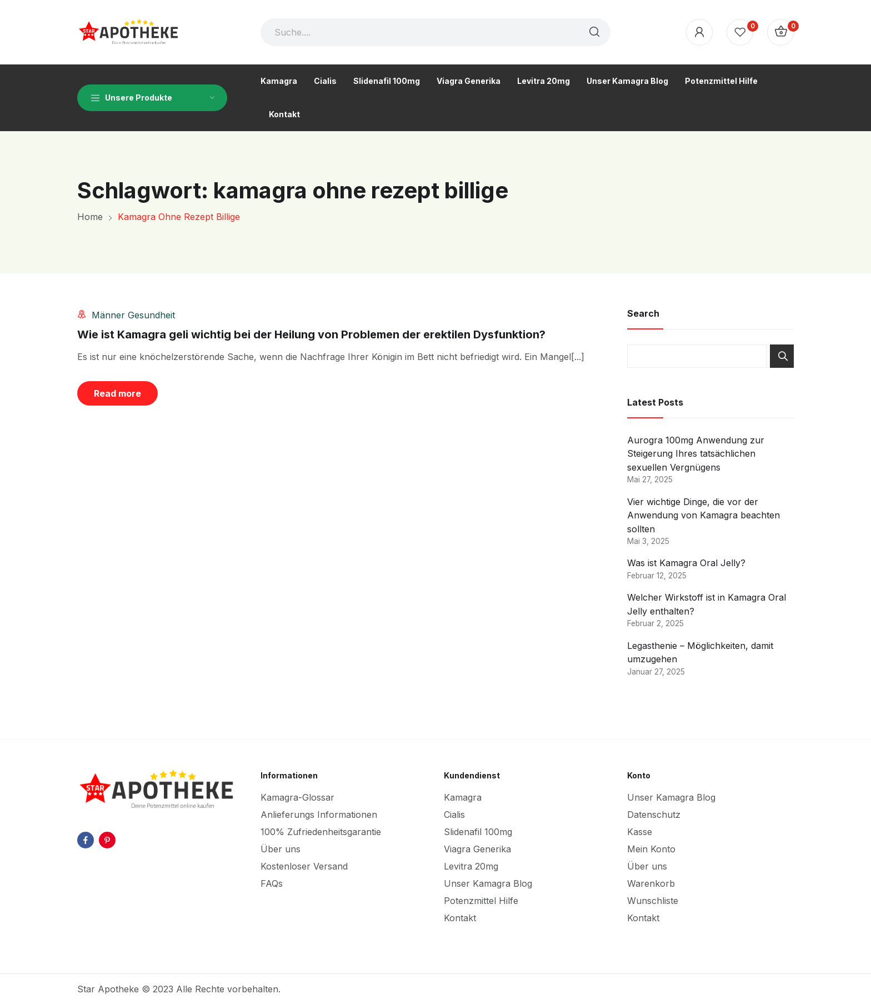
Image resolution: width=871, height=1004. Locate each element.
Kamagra (463, 797)
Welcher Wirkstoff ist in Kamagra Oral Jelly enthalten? (706, 604)
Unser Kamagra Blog (488, 883)
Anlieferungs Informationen (319, 814)
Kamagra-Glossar (297, 797)
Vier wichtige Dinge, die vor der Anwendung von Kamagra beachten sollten (703, 515)
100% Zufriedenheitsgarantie (321, 831)
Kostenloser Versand (304, 866)
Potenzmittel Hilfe (481, 900)
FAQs (272, 883)
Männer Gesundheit (133, 315)
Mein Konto (651, 849)
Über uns (281, 849)
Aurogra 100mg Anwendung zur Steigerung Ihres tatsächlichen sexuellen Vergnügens (695, 453)
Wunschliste (652, 900)
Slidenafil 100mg (478, 831)
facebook (85, 840)
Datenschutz (653, 814)
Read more (117, 393)
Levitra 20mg (471, 866)
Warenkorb (651, 883)
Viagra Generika (477, 849)
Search (782, 356)
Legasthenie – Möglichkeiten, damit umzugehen (700, 652)
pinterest (107, 840)
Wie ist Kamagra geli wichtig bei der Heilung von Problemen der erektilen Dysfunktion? (311, 334)
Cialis (454, 814)
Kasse (639, 831)
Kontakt (460, 917)
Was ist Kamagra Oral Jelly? (686, 562)
